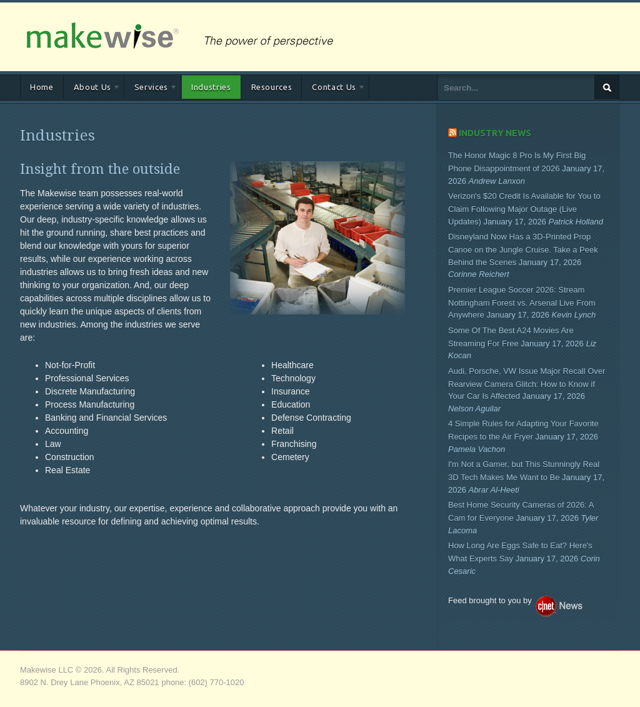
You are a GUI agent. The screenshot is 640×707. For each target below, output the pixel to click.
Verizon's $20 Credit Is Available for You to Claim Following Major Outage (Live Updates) (524, 208)
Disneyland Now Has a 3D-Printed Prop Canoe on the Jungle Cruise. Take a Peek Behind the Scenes (523, 249)
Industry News (495, 133)
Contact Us (333, 89)
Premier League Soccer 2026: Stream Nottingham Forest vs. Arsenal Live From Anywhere (522, 302)
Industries (211, 87)
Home (42, 87)
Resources (271, 87)
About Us (92, 89)
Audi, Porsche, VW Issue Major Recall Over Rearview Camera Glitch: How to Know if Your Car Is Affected (526, 383)
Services (151, 89)
